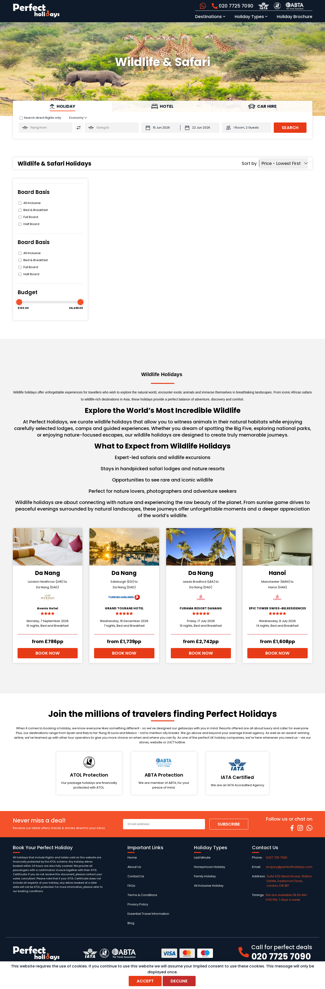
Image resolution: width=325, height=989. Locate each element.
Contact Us (136, 876)
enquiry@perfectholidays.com (289, 867)
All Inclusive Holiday (208, 885)
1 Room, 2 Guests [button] (246, 127)
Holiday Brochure (294, 16)
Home (132, 857)
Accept (145, 981)
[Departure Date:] (160, 127)
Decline (179, 981)
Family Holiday (205, 876)
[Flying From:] (46, 127)
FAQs (131, 885)
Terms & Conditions (142, 895)
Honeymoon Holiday (209, 867)
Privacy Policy (138, 904)
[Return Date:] (199, 127)
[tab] (63, 106)
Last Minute (202, 857)
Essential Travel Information (148, 913)
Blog (131, 923)
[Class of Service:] (78, 117)
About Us (134, 867)
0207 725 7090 (276, 857)
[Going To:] (112, 127)
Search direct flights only (42, 117)
